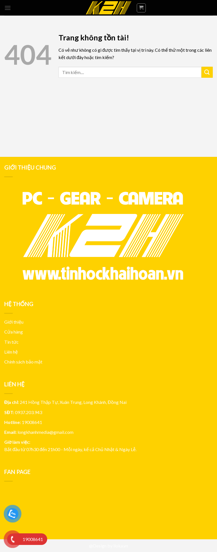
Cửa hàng (13, 331)
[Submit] (207, 72)
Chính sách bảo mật (23, 361)
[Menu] (7, 8)
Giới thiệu (13, 321)
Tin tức (11, 342)
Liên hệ (11, 351)
